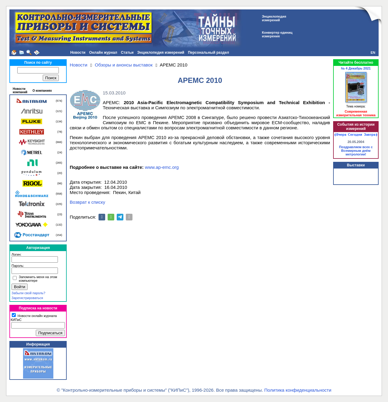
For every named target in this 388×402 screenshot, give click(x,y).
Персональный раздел (208, 52)
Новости (77, 52)
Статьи (127, 52)
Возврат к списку (87, 202)
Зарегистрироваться (27, 298)
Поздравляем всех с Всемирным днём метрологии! (356, 150)
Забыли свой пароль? (28, 293)
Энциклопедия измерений (160, 52)
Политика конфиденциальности (297, 390)
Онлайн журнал (103, 52)
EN (373, 52)
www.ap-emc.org (162, 167)
